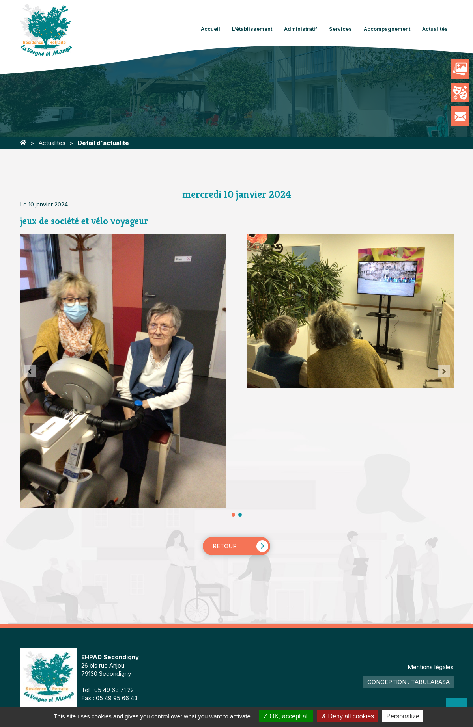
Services (340, 29)
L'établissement (252, 29)
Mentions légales (431, 667)
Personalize (402, 716)
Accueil (210, 29)
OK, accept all (286, 716)
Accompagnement (387, 29)
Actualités (435, 29)
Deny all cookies (347, 716)
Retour (225, 546)
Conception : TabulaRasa (408, 682)
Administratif (300, 29)
